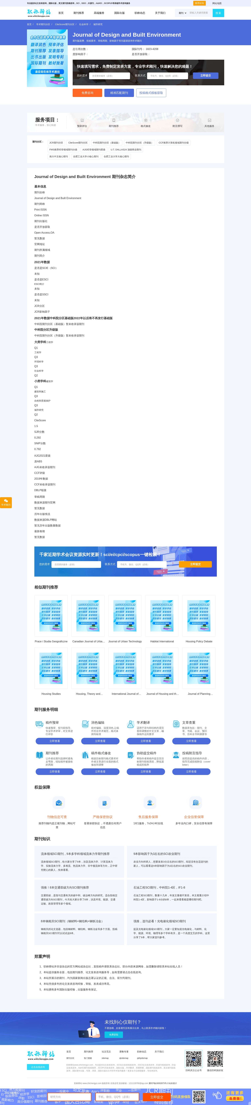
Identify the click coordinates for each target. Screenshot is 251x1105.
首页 (61, 13)
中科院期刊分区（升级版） (139, 142)
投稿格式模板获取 (151, 93)
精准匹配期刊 (119, 93)
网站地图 (217, 3)
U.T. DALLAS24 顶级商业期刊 (126, 149)
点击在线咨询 (38, 1067)
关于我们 (160, 13)
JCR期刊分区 (56, 142)
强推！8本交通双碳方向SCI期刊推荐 (65, 887)
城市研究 (98, 24)
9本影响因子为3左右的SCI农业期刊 (156, 853)
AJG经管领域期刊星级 (94, 149)
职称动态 (140, 13)
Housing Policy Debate (199, 641)
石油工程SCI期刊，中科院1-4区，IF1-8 (159, 887)
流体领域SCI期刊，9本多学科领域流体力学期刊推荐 (75, 853)
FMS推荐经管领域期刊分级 (63, 149)
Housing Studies (51, 693)
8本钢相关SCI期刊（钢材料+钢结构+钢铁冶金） (72, 921)
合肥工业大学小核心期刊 (85, 156)
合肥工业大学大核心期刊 (116, 156)
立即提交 (156, 1097)
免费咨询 (87, 93)
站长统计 (173, 1083)
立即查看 (54, 741)
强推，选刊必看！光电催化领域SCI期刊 (159, 921)
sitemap (105, 1058)
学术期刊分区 (43, 24)
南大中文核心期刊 (58, 156)
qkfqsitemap (142, 1058)
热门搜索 (88, 1058)
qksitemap (123, 1058)
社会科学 (83, 24)
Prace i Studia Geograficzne (51, 641)
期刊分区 (70, 1058)
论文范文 (106, 1051)
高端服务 (99, 13)
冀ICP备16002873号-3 (158, 1083)
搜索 (218, 13)
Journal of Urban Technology (125, 641)
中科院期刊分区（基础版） (106, 142)
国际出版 (119, 13)
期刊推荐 (78, 13)
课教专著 (124, 1051)
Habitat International (162, 641)
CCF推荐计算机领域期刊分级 (174, 142)
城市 (36, 410)
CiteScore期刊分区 (64, 24)
